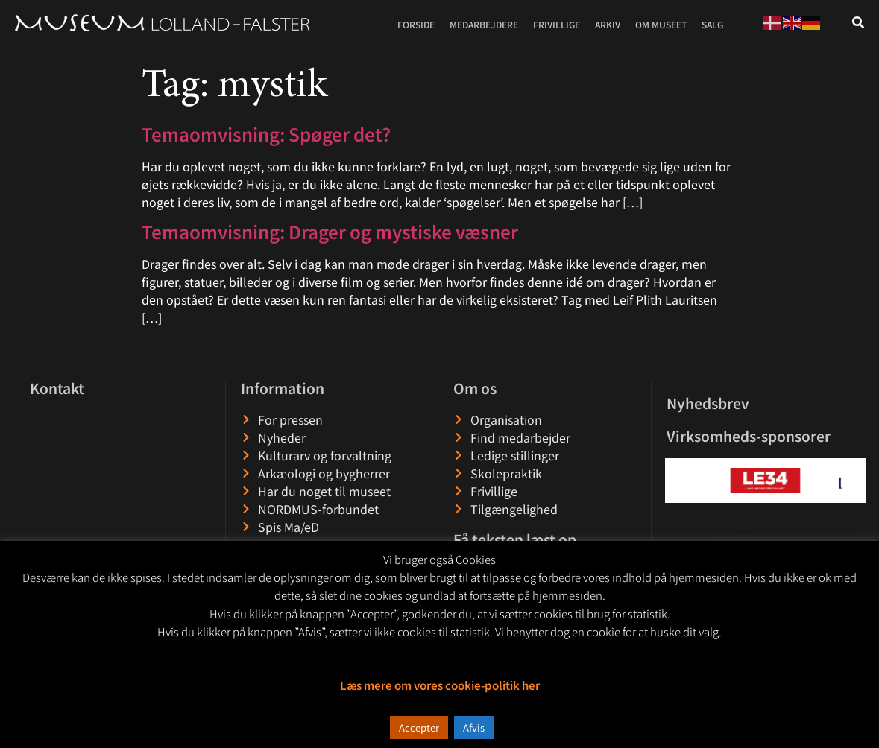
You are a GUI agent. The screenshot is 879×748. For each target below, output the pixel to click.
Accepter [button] (419, 727)
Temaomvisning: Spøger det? (266, 134)
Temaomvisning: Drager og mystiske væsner (330, 231)
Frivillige (556, 24)
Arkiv (607, 24)
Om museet (661, 24)
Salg (712, 24)
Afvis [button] (474, 727)
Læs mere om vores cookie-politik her (440, 685)
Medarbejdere (484, 24)
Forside (416, 24)
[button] (677, 480)
